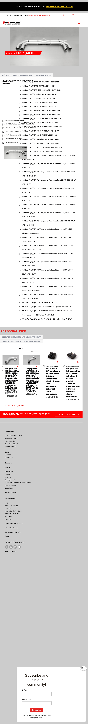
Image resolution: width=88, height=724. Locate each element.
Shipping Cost (43, 414)
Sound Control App (11, 505)
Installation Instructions (13, 511)
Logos (7, 503)
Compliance (9, 488)
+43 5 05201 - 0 (13, 444)
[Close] (83, 668)
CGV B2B (8, 477)
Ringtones (8, 519)
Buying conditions (11, 480)
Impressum (9, 472)
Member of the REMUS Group (41, 15)
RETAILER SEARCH (13, 532)
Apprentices (9, 457)
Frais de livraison (11, 485)
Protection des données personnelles (18, 483)
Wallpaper (8, 516)
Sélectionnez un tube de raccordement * (21, 341)
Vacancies (8, 455)
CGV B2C (8, 474)
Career (7, 452)
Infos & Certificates (11, 528)
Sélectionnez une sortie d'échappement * (21, 337)
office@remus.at (10, 447)
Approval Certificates (12, 514)
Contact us (8, 463)
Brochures (8, 508)
